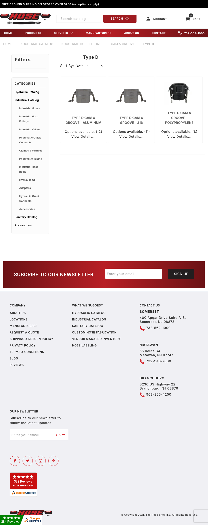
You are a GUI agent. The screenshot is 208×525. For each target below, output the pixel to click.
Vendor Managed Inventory (96, 339)
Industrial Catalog (27, 100)
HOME (8, 33)
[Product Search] (78, 19)
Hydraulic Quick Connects (29, 198)
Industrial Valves (29, 129)
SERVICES (64, 33)
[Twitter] (28, 461)
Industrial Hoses (29, 108)
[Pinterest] (53, 461)
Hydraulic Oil (27, 179)
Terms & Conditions (27, 352)
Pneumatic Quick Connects (30, 140)
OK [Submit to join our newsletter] (60, 435)
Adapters (25, 187)
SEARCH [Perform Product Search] (119, 19)
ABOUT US (131, 33)
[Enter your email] (133, 274)
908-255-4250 (158, 394)
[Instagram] (41, 461)
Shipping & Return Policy (31, 339)
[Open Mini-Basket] (192, 19)
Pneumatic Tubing (30, 158)
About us (18, 313)
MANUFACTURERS (99, 33)
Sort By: (67, 66)
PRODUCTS (33, 33)
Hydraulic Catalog (27, 92)
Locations (19, 319)
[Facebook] (15, 461)
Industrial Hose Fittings (29, 119)
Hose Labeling (84, 345)
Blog (14, 358)
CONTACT (159, 33)
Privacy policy (23, 345)
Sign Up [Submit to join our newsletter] (181, 274)
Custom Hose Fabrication (94, 332)
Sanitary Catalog (26, 217)
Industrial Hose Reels (29, 169)
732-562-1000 (191, 33)
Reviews (17, 365)
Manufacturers (24, 326)
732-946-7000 (158, 361)
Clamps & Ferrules (30, 150)
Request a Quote (24, 332)
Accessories (27, 209)
